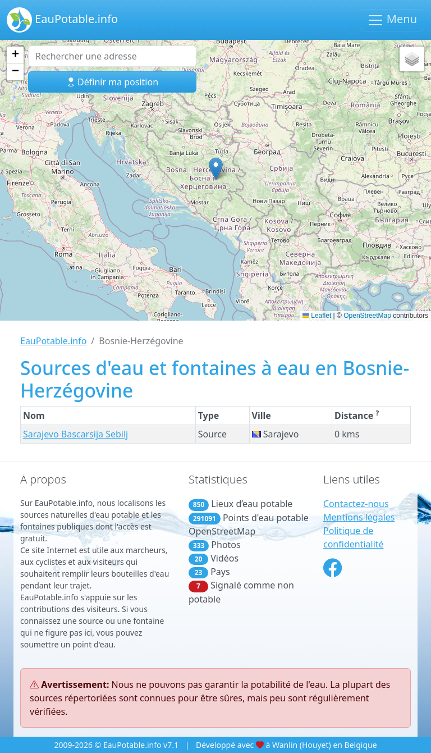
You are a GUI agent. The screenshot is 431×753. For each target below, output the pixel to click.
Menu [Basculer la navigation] (392, 20)
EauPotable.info (62, 20)
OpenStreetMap (367, 316)
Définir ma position (112, 82)
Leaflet (316, 316)
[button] (216, 168)
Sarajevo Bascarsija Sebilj (75, 434)
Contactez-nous (356, 504)
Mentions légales (359, 517)
